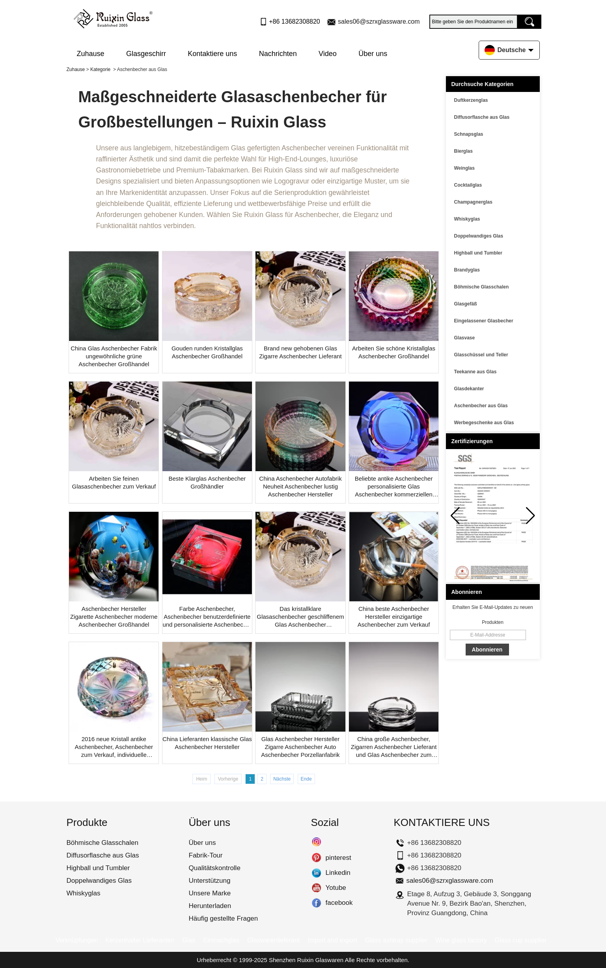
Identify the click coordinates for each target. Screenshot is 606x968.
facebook (316, 903)
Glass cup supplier (521, 940)
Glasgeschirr (146, 54)
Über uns (372, 54)
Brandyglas (467, 270)
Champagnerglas (473, 202)
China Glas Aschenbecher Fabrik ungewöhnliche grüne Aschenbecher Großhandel (114, 356)
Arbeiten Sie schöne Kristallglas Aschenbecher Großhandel (393, 352)
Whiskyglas (467, 219)
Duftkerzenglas (471, 100)
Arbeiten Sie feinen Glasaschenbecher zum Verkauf (114, 482)
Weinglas (464, 168)
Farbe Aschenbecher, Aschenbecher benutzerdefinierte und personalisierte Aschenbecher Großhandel (207, 617)
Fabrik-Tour (206, 855)
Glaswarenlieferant (273, 940)
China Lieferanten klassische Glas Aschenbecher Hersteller (207, 743)
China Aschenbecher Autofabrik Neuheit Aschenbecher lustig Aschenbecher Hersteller (300, 486)
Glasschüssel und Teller (481, 355)
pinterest (316, 858)
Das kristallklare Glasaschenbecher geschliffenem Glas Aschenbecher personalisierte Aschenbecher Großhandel (300, 617)
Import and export (332, 940)
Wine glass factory (461, 940)
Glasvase (464, 338)
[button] (530, 515)
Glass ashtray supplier (396, 940)
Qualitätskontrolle (215, 868)
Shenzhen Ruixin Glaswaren (306, 960)
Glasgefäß (465, 304)
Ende (306, 779)
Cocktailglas (468, 185)
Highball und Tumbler (478, 253)
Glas (188, 940)
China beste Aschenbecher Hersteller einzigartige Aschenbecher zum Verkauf (394, 616)
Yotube (316, 888)
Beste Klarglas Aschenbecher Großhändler (207, 482)
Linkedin (316, 873)
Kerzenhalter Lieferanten (139, 940)
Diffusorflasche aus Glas (482, 117)
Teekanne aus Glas (475, 371)
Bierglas (463, 151)
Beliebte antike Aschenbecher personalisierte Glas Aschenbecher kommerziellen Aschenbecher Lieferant (394, 486)
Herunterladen (210, 906)
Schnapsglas (468, 134)
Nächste (282, 779)
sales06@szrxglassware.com (379, 21)
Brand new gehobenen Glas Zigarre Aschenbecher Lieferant (300, 352)
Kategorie (100, 69)
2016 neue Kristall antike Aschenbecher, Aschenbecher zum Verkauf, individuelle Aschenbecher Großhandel (114, 747)
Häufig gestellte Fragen (223, 918)
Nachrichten (278, 54)
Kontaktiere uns (212, 54)
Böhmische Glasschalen (481, 287)
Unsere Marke (210, 893)
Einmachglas (221, 940)
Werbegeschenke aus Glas (484, 422)
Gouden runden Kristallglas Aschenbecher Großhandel (207, 352)
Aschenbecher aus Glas (481, 405)
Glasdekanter (469, 388)
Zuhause (90, 54)
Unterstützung (210, 880)
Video (328, 54)
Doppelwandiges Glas (478, 236)
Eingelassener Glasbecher (483, 321)
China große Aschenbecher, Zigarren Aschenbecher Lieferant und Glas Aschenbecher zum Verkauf (394, 747)
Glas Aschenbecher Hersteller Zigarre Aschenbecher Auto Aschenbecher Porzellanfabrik (300, 747)
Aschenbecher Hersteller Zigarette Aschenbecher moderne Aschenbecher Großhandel (114, 616)
